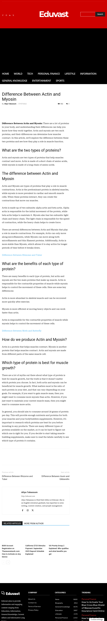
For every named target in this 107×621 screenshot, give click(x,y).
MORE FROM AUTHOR (33, 561)
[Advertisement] (53, 49)
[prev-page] (3, 600)
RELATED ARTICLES (12, 561)
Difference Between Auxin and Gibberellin (55, 515)
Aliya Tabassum (10, 104)
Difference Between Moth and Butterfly (21, 369)
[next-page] (8, 600)
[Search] (100, 14)
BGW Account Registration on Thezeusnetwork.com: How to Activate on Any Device (11, 589)
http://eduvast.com (28, 534)
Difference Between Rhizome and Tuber (22, 293)
